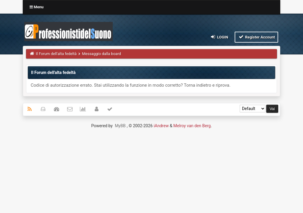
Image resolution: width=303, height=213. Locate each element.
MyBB (120, 125)
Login (219, 36)
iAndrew (161, 125)
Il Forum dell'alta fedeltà (56, 53)
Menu (36, 7)
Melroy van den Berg (192, 125)
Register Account (256, 36)
